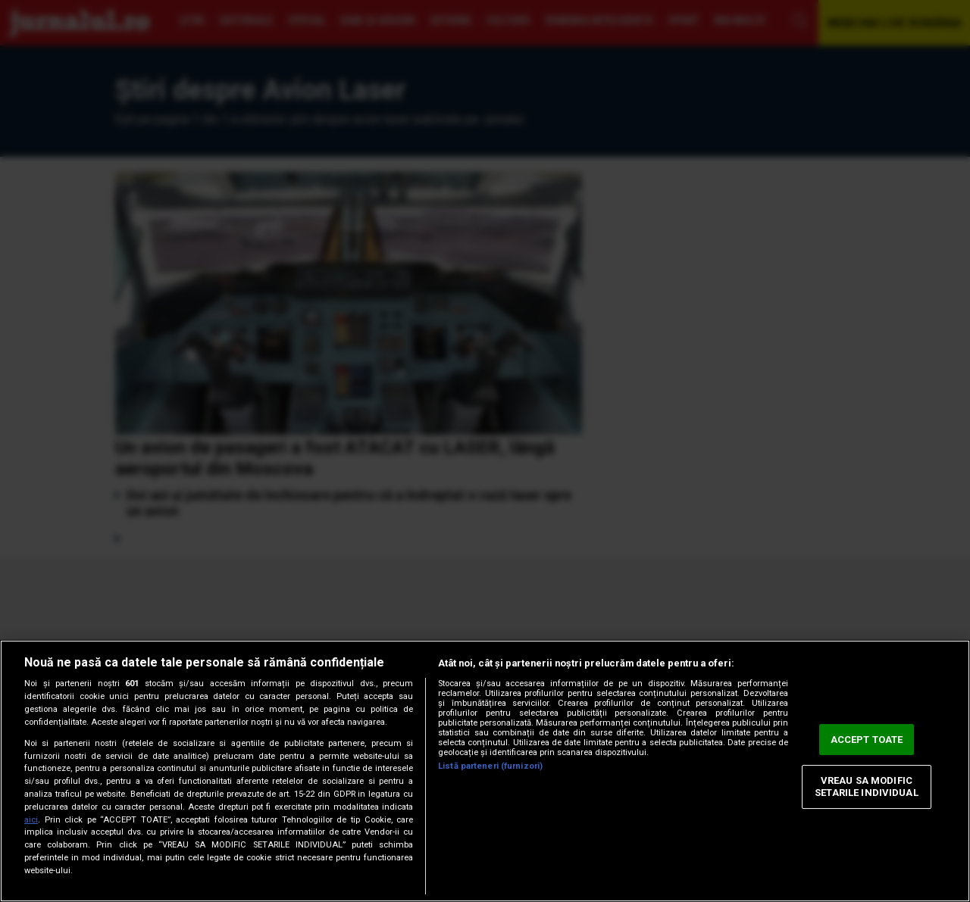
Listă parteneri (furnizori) (490, 766)
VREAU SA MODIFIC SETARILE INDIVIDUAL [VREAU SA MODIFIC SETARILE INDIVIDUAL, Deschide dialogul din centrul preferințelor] (866, 787)
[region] (485, 771)
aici (31, 820)
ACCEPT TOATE (867, 739)
